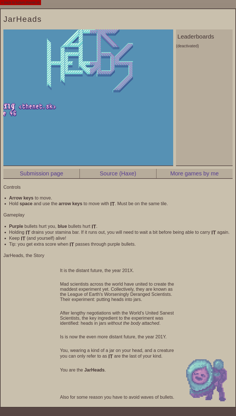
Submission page (41, 173)
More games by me (194, 173)
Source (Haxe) (118, 173)
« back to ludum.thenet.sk (20, 3)
